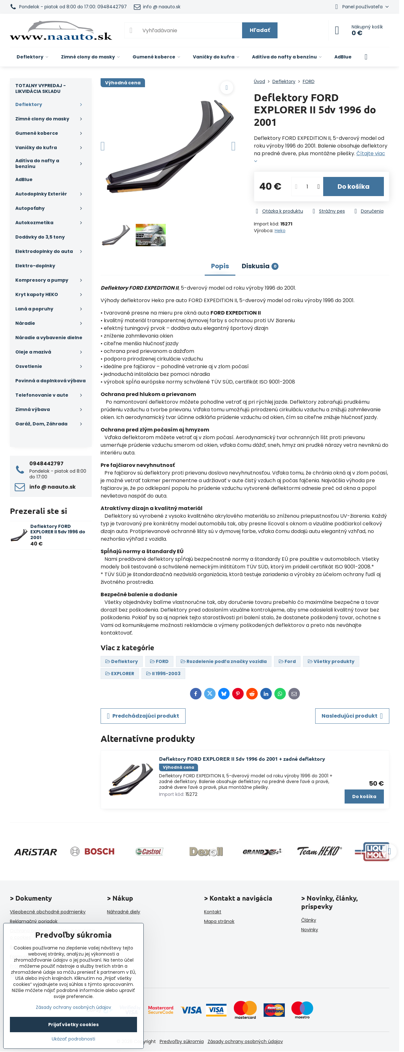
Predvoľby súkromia (182, 1041)
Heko (280, 230)
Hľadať (260, 30)
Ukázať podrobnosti (73, 1039)
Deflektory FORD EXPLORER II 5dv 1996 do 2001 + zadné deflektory (242, 758)
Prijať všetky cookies (73, 1024)
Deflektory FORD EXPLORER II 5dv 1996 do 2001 (57, 532)
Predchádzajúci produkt (143, 716)
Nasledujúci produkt (352, 716)
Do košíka (354, 186)
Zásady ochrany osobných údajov (245, 1041)
